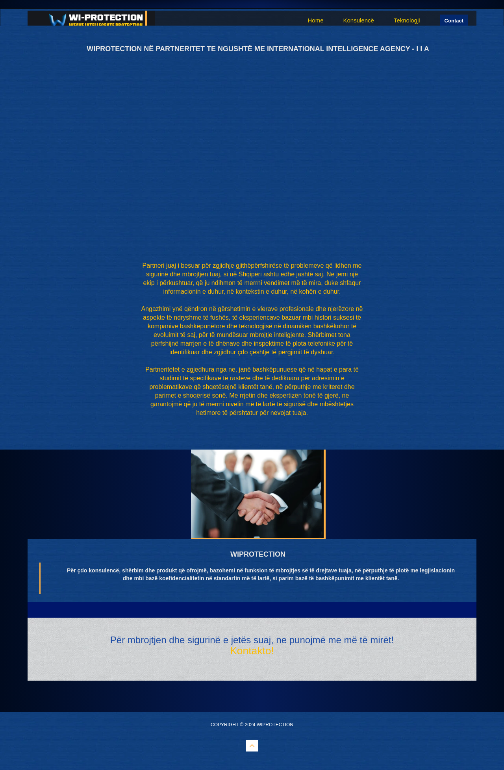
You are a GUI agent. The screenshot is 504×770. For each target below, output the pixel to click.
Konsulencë (358, 20)
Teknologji (407, 20)
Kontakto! (252, 651)
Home (315, 20)
